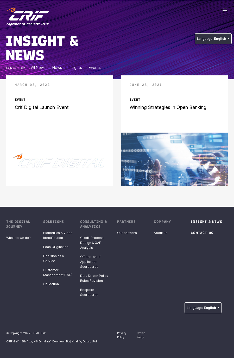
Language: (212, 39)
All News (38, 67)
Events (95, 67)
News (57, 67)
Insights (75, 67)
